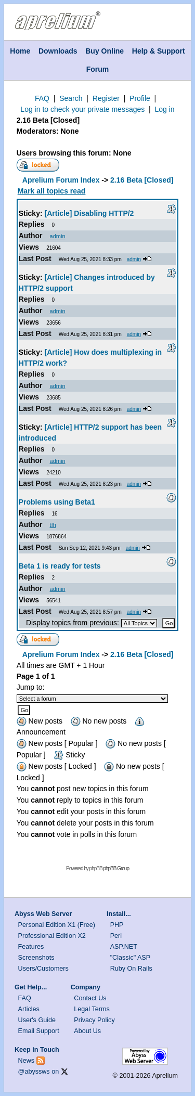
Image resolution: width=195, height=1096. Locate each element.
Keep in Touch (37, 1049)
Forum (97, 69)
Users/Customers (43, 968)
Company (85, 987)
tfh (53, 525)
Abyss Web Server (43, 914)
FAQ (42, 98)
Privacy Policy (94, 1020)
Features (31, 946)
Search (70, 98)
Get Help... (31, 987)
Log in (164, 109)
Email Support (38, 1031)
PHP (117, 925)
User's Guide (37, 1020)
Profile (139, 98)
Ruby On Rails (131, 968)
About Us (87, 1031)
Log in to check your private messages (82, 109)
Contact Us (90, 998)
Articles (29, 1009)
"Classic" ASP (130, 957)
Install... (119, 914)
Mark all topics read (52, 191)
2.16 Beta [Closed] (48, 120)
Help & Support (158, 51)
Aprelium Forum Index (61, 180)
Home (20, 51)
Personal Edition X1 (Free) (56, 925)
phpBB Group (116, 868)
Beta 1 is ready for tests (60, 566)
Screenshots (36, 957)
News (26, 1060)
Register (106, 98)
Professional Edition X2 (52, 935)
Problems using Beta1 (57, 502)
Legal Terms (91, 1009)
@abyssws (34, 1071)
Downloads (57, 51)
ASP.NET (123, 946)
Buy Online (104, 51)
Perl (116, 935)
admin (58, 236)
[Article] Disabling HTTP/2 (89, 213)
